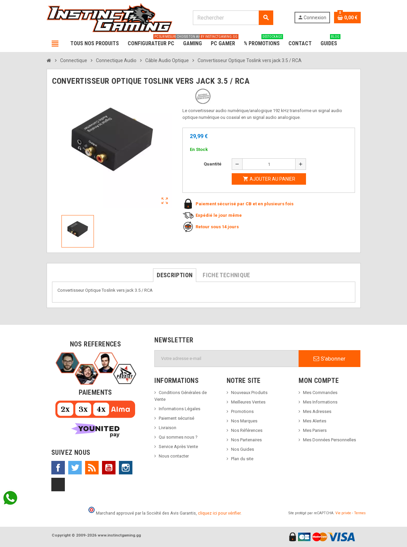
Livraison (167, 427)
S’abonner (329, 358)
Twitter (75, 467)
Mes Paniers (315, 430)
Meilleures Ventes (248, 402)
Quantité (213, 163)
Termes (360, 513)
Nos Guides (242, 449)
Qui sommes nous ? (178, 437)
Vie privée (343, 513)
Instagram (125, 467)
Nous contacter (174, 456)
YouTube (109, 467)
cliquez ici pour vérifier (219, 513)
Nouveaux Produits (249, 392)
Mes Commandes (320, 392)
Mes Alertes (314, 420)
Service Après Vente (178, 446)
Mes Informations (320, 402)
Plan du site (242, 458)
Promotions (242, 411)
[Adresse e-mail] (226, 358)
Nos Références (246, 430)
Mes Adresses (317, 411)
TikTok (58, 484)
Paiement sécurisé (176, 418)
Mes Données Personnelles (329, 439)
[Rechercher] (233, 17)
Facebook (58, 467)
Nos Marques (244, 420)
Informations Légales (179, 408)
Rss (92, 467)
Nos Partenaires (246, 439)
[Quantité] (269, 164)
